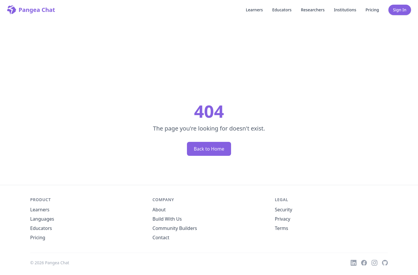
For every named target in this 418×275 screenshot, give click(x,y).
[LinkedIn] (353, 263)
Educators (282, 9)
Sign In (399, 9)
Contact (160, 237)
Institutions (345, 9)
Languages (42, 219)
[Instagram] (374, 263)
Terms (281, 228)
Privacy (282, 219)
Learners (254, 9)
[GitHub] (385, 263)
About (158, 209)
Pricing (372, 9)
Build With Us (167, 219)
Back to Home (209, 149)
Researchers (313, 9)
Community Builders (174, 228)
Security (283, 209)
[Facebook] (364, 263)
